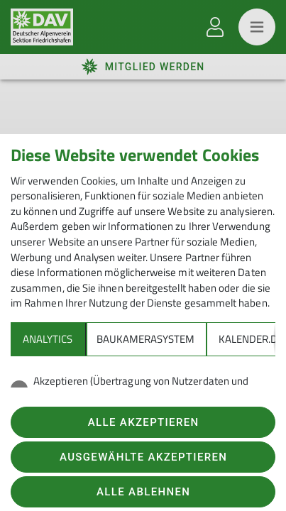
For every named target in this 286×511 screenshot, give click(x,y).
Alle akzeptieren (143, 422)
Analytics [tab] (47, 339)
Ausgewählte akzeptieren (143, 457)
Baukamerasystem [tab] (145, 339)
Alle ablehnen (143, 491)
